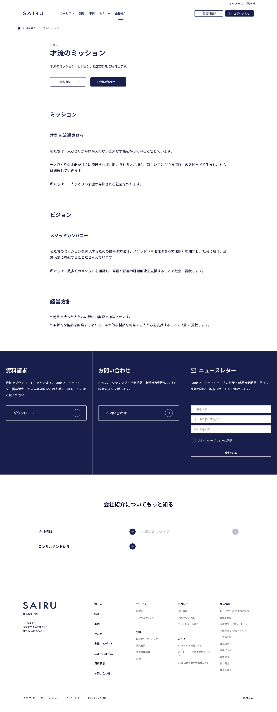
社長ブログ (225, 669)
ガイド (182, 638)
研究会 (139, 611)
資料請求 (99, 663)
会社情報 (182, 611)
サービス (141, 604)
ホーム (98, 604)
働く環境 (224, 663)
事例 (97, 624)
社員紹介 (224, 643)
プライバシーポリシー (50, 697)
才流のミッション (187, 617)
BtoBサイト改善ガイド (190, 645)
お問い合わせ (102, 673)
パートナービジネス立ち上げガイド (194, 654)
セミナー (99, 634)
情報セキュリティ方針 (97, 697)
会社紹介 (31, 28)
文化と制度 (225, 617)
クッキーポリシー (74, 697)
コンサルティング (145, 617)
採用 (138, 658)
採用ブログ (225, 650)
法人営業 (140, 645)
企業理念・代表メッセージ (234, 624)
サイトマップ (29, 697)
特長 (97, 614)
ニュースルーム (103, 653)
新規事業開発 (143, 652)
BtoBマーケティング (147, 638)
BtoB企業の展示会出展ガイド (193, 662)
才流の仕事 (225, 637)
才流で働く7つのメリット (233, 630)
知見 (139, 632)
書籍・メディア (103, 643)
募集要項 (224, 656)
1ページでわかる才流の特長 (234, 611)
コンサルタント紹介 (188, 624)
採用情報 (225, 604)
